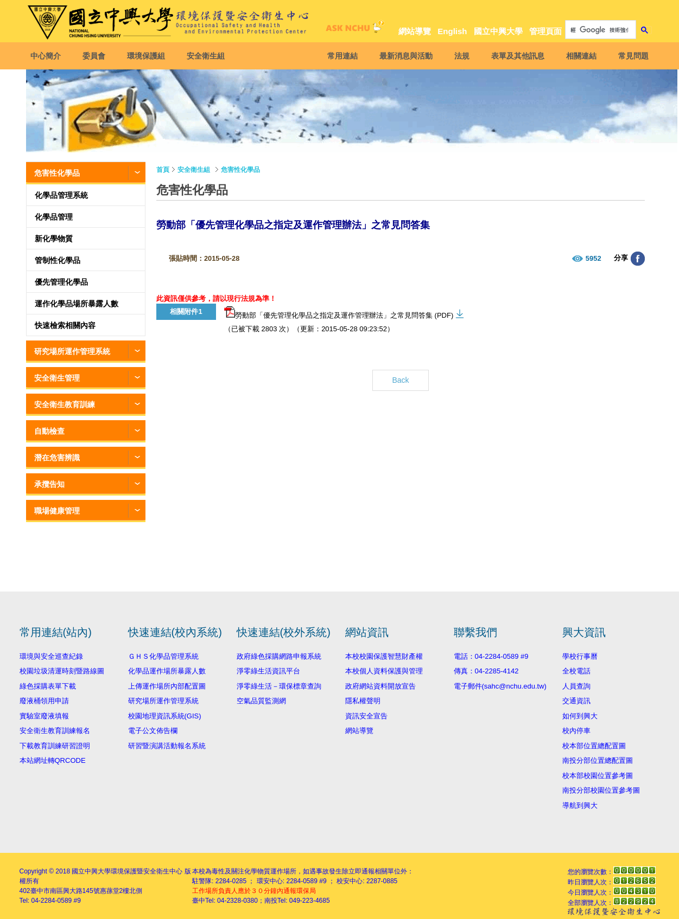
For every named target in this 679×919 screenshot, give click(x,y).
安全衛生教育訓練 (64, 404)
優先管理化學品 (61, 282)
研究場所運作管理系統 (72, 351)
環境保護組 (149, 56)
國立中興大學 (498, 31)
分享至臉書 (638, 259)
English (452, 31)
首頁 (162, 169)
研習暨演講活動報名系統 (167, 746)
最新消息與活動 (403, 56)
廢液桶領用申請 (44, 701)
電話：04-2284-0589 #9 (491, 656)
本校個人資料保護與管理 (384, 671)
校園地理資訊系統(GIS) (164, 716)
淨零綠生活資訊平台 (268, 671)
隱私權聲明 (362, 701)
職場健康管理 (57, 510)
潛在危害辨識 (57, 457)
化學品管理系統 (61, 195)
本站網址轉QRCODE (53, 760)
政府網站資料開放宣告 (380, 686)
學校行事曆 (580, 656)
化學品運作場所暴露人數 (167, 671)
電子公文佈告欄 (152, 731)
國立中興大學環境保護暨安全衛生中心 (127, 871)
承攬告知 (49, 484)
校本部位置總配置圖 (594, 746)
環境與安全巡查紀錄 (51, 656)
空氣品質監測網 (261, 701)
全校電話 (576, 671)
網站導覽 (414, 31)
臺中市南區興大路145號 (65, 891)
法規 (459, 56)
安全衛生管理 (57, 378)
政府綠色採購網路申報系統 (279, 656)
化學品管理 (54, 217)
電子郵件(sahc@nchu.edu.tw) (500, 686)
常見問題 (631, 56)
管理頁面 (545, 31)
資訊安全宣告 (366, 716)
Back (400, 380)
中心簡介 (48, 56)
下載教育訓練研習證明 (55, 746)
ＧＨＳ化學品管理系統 (163, 656)
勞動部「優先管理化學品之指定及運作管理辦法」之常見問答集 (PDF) (338, 312)
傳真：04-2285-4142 (486, 671)
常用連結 (340, 56)
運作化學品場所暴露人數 (76, 303)
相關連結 (579, 56)
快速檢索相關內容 (65, 325)
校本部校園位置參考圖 (597, 776)
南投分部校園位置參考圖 (601, 790)
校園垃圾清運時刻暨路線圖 (62, 671)
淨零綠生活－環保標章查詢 (279, 686)
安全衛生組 (208, 56)
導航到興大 (580, 805)
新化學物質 (54, 238)
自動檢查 (49, 431)
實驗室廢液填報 (44, 716)
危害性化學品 (57, 173)
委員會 (96, 56)
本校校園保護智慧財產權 (384, 656)
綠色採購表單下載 (48, 686)
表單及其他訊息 (515, 56)
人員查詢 (576, 686)
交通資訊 (576, 701)
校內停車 (576, 731)
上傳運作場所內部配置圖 (167, 686)
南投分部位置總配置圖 (597, 760)
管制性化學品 (57, 260)
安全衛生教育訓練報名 (55, 731)
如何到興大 (580, 716)
